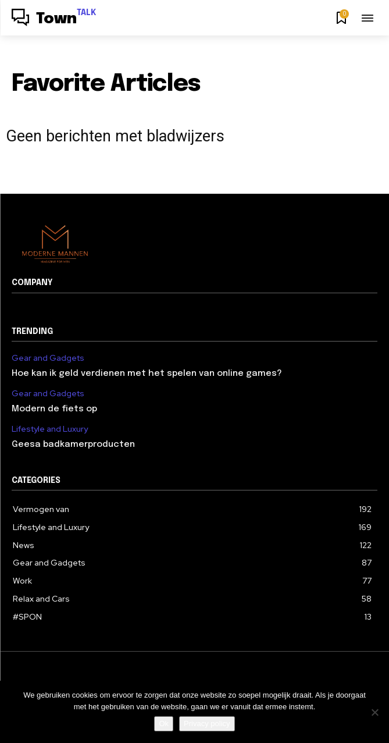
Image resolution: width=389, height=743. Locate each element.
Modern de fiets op (54, 409)
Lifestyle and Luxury (50, 429)
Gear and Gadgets (48, 358)
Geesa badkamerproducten (73, 444)
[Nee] (374, 712)
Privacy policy (207, 723)
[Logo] (54, 19)
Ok (164, 723)
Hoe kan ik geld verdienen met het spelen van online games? (147, 373)
